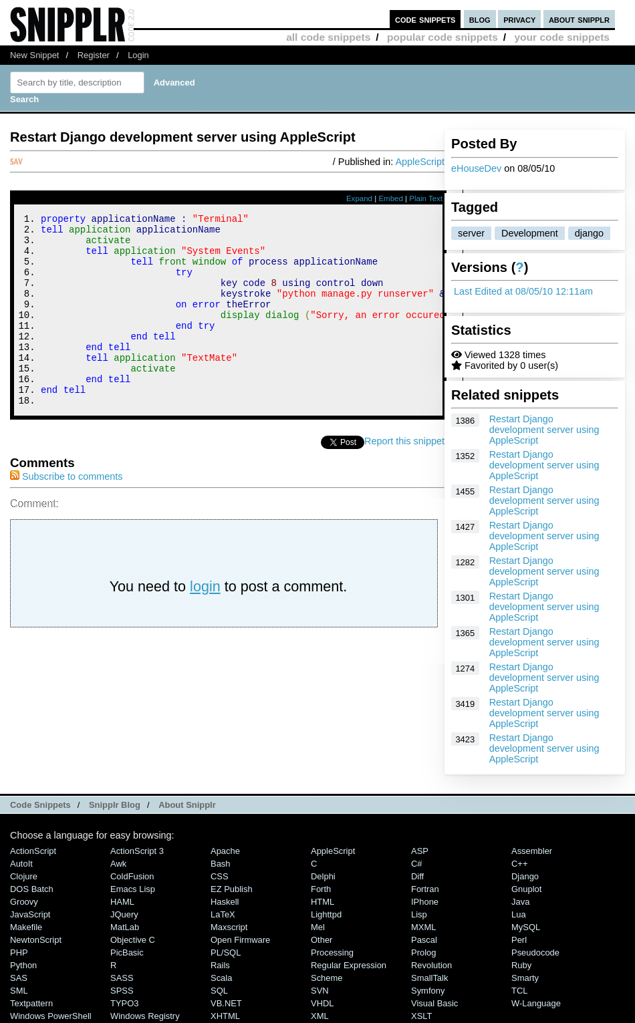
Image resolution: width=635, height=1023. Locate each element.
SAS (18, 978)
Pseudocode (535, 952)
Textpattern (31, 1003)
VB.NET (226, 1003)
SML (19, 991)
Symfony (427, 991)
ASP (419, 851)
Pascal (424, 940)
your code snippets (562, 37)
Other (321, 940)
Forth (321, 889)
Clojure (23, 876)
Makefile (26, 927)
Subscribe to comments (66, 512)
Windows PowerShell (51, 1016)
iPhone (424, 902)
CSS (220, 876)
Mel (318, 927)
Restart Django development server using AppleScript (544, 430)
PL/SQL (226, 952)
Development (529, 233)
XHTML (225, 1016)
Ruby (521, 965)
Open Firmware (240, 940)
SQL (219, 991)
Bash (221, 864)
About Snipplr (187, 805)
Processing (332, 952)
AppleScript (419, 161)
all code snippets (328, 37)
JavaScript (30, 914)
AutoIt (21, 864)
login (205, 622)
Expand (359, 198)
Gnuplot (526, 889)
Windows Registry (145, 1016)
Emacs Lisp (132, 889)
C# (416, 864)
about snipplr (579, 19)
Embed (390, 198)
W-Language (536, 1003)
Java (520, 902)
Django (525, 876)
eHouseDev (476, 168)
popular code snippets (442, 37)
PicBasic (127, 952)
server (471, 233)
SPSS (122, 991)
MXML (423, 927)
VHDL (322, 1003)
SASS (122, 978)
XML (320, 1016)
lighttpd (326, 914)
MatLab (124, 927)
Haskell (225, 902)
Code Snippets (40, 805)
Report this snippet (404, 477)
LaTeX (223, 914)
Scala (221, 978)
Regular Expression (348, 965)
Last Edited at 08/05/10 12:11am (523, 291)
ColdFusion (132, 876)
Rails (220, 965)
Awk (118, 864)
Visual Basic (434, 1003)
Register (94, 55)
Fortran (425, 889)
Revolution (431, 965)
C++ (519, 864)
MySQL (525, 927)
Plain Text (425, 198)
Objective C (132, 940)
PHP (19, 952)
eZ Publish (232, 889)
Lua (518, 914)
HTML (322, 902)
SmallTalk (429, 978)
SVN (320, 991)
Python (23, 965)
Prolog (423, 952)
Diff (417, 876)
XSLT (421, 1016)
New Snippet (34, 55)
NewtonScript (35, 940)
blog (480, 19)
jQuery (124, 914)
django (589, 233)
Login (138, 55)
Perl (519, 940)
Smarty (525, 978)
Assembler (531, 851)
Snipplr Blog (114, 805)
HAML (122, 902)
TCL (519, 991)
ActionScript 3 (137, 851)
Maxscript (229, 927)
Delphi (323, 876)
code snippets (425, 19)
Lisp (419, 914)
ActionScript (33, 851)
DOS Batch (31, 889)
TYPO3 (124, 1003)
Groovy (24, 902)
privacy (519, 19)
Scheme (327, 978)
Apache (225, 851)
